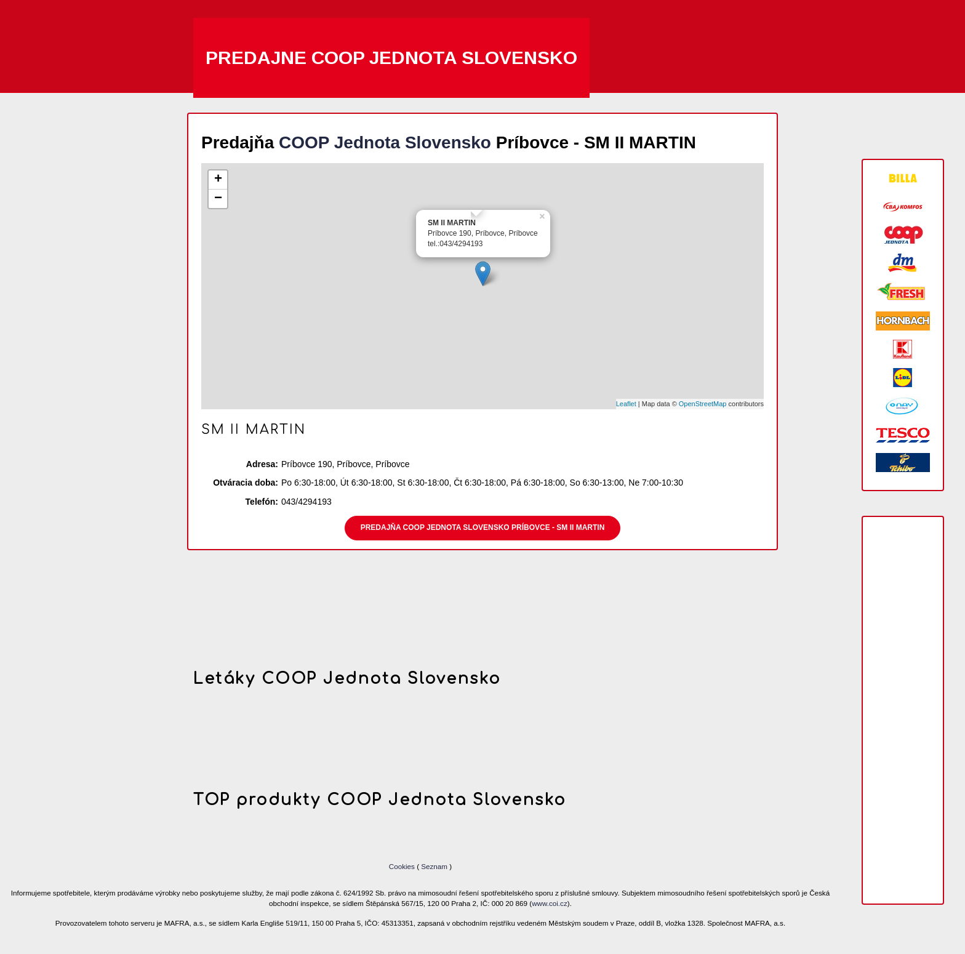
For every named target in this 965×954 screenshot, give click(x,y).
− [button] (218, 199)
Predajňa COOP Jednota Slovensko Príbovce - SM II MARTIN (483, 527)
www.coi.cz (549, 903)
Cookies (403, 866)
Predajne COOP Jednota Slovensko (391, 57)
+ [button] (218, 179)
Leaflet (626, 403)
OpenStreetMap (703, 403)
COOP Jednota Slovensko (385, 142)
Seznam (434, 866)
